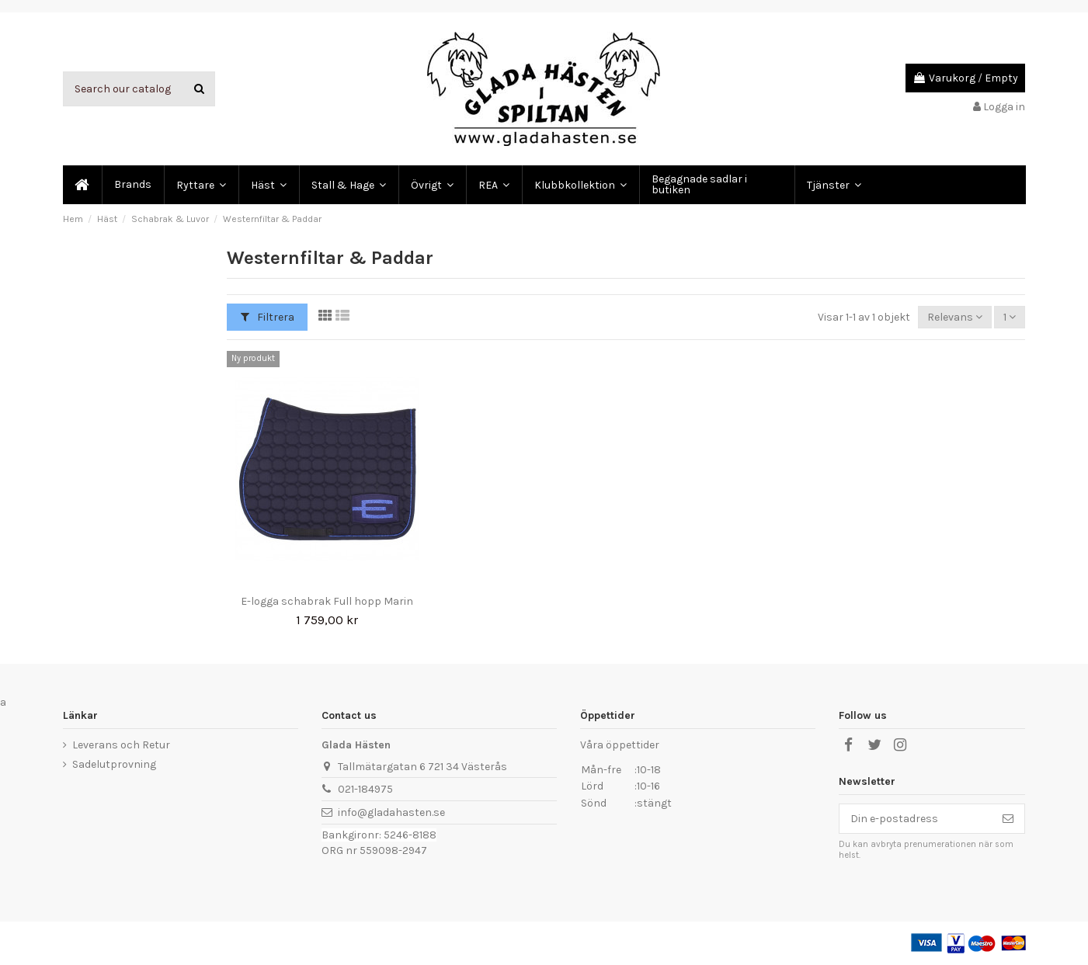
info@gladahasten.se (391, 812)
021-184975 (365, 789)
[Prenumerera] (1008, 819)
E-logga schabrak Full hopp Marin (327, 601)
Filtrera (267, 317)
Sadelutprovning (114, 764)
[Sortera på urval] (955, 317)
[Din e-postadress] (915, 819)
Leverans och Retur (121, 745)
